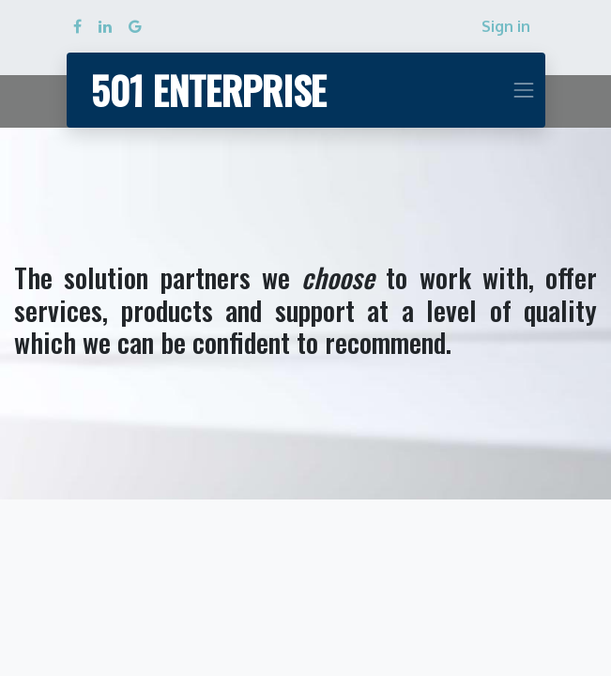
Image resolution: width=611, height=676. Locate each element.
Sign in (505, 26)
